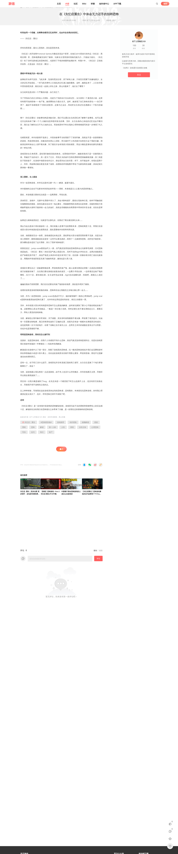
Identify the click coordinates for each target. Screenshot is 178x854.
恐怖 (33, 430)
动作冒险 (73, 425)
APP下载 (117, 3)
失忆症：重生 (28, 425)
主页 (59, 3)
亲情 (72, 430)
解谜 (42, 430)
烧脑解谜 (85, 425)
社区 (76, 3)
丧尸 (50, 435)
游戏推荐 (36, 10)
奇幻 (42, 435)
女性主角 (82, 430)
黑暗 (24, 430)
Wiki (84, 3)
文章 (27, 10)
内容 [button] (67, 3)
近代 (33, 435)
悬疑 (96, 425)
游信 (23, 420)
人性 (63, 430)
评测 (93, 3)
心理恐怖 (94, 430)
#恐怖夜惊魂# (46, 425)
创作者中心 (104, 3)
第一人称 (52, 430)
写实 (24, 435)
